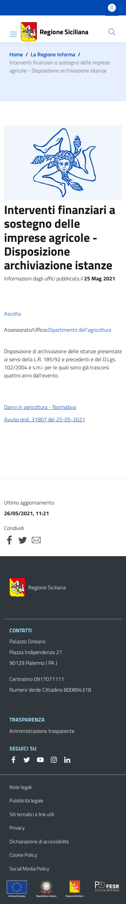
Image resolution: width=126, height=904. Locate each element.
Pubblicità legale (26, 800)
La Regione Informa (53, 54)
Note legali (20, 787)
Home (16, 54)
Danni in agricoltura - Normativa (40, 407)
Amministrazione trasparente (42, 731)
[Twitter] (24, 759)
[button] (112, 32)
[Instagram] (51, 759)
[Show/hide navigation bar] (13, 34)
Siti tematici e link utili (31, 814)
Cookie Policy (23, 855)
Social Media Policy (29, 868)
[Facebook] (13, 759)
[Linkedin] (64, 759)
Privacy (17, 828)
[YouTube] (37, 759)
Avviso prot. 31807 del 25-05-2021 (44, 419)
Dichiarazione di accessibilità (39, 841)
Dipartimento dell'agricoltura (79, 330)
